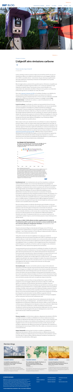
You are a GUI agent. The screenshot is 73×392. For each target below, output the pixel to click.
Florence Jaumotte (20, 69)
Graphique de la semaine (38, 5)
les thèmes (54, 5)
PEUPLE (60, 379)
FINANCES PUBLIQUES (51, 381)
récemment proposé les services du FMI (25, 131)
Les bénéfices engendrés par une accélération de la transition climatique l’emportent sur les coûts (13, 363)
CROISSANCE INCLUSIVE (63, 377)
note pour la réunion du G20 (27, 93)
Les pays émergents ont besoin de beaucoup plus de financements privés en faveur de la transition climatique (58, 363)
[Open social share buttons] (17, 64)
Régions (48, 5)
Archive (65, 5)
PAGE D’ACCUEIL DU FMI (63, 381)
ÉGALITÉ (37, 381)
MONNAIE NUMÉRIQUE (40, 379)
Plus (28, 386)
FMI (70, 5)
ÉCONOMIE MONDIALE (52, 377)
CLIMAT (37, 377)
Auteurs (60, 5)
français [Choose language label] (68, 2)
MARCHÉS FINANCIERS (52, 379)
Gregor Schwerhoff (28, 69)
